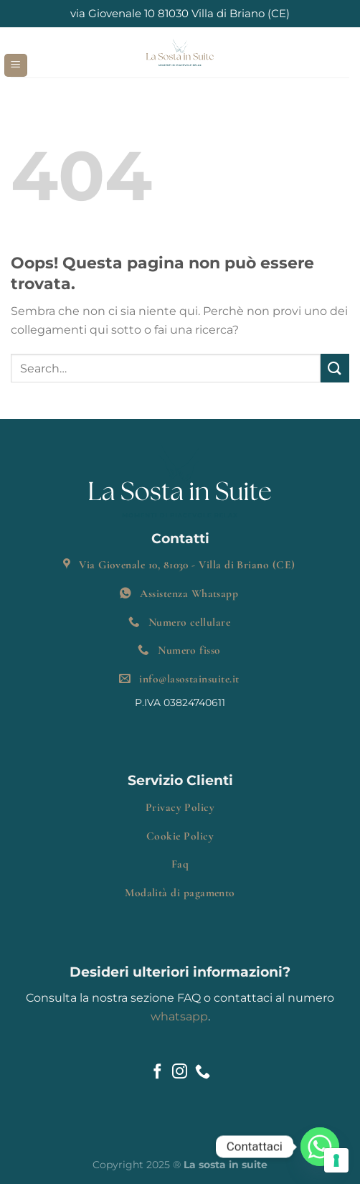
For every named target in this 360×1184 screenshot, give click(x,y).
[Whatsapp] (319, 1146)
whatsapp (179, 1016)
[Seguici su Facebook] (157, 1072)
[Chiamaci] (202, 1072)
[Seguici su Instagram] (179, 1072)
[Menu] (15, 65)
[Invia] (335, 368)
